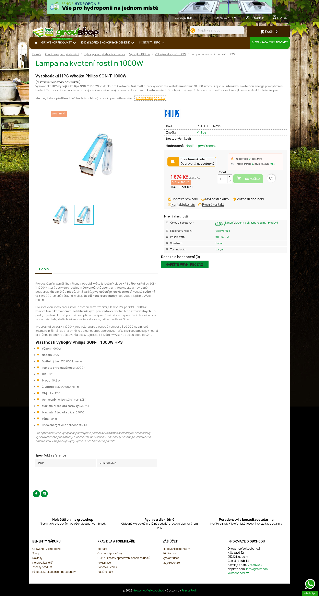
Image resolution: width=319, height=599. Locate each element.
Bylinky (219, 226)
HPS (217, 252)
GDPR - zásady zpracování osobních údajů (123, 561)
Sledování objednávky (176, 552)
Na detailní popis (149, 101)
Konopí (229, 226)
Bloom (219, 246)
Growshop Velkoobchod (149, 594)
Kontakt (102, 552)
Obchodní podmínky (109, 556)
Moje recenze (171, 566)
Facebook (36, 497)
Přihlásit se (169, 556)
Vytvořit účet (171, 561)
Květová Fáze (222, 234)
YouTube (44, 497)
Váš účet (170, 545)
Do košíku (248, 182)
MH (223, 252)
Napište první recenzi (201, 149)
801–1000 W (222, 240)
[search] (189, 30)
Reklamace (104, 566)
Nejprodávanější (42, 566)
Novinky (37, 561)
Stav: (194, 162)
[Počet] (222, 182)
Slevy (35, 556)
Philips (201, 136)
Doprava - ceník (107, 570)
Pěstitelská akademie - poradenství (54, 575)
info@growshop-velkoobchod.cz (248, 574)
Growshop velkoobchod (47, 552)
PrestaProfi (189, 594)
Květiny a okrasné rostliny (251, 226)
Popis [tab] (44, 272)
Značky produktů (43, 570)
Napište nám (105, 575)
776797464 (201, 18)
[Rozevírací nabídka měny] (230, 18)
